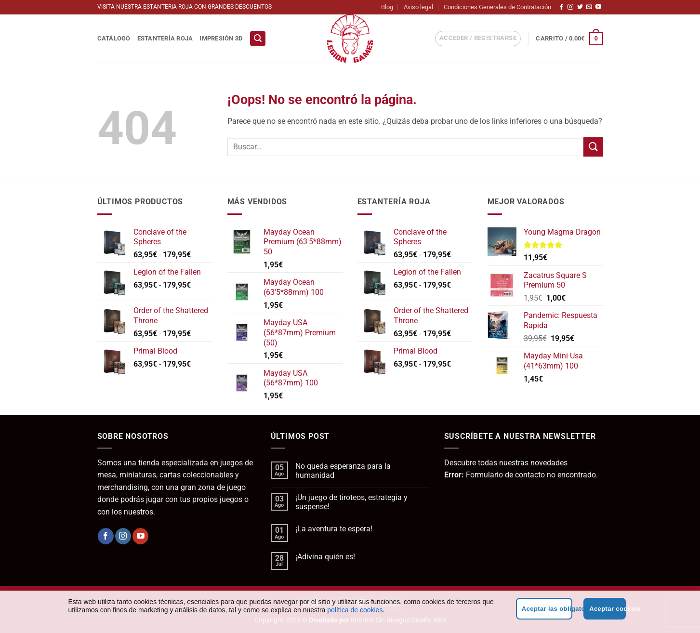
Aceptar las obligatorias (547, 608)
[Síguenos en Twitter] (580, 7)
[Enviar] (593, 146)
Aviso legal (418, 7)
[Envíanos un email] (589, 7)
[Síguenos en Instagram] (570, 7)
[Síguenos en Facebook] (561, 7)
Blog (387, 7)
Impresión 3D (220, 38)
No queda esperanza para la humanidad (343, 471)
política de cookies (355, 610)
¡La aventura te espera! (333, 528)
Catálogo (114, 38)
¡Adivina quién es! (325, 556)
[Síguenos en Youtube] (598, 7)
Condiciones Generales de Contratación (497, 7)
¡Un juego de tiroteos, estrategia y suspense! (351, 502)
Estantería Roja (165, 38)
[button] (257, 39)
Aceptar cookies (607, 608)
